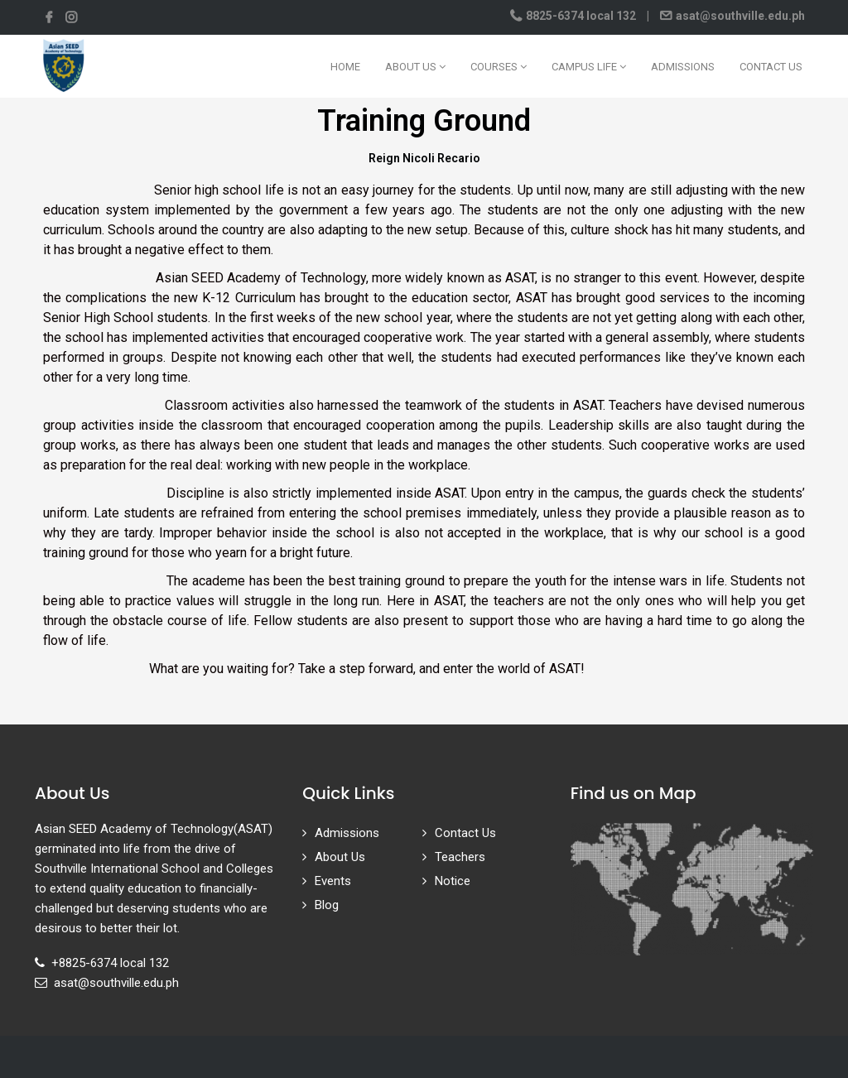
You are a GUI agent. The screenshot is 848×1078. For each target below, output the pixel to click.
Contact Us (771, 66)
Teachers (460, 856)
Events (333, 880)
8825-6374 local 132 (581, 15)
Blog (327, 905)
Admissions (683, 66)
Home (345, 66)
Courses (498, 66)
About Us (415, 66)
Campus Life (589, 66)
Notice (452, 880)
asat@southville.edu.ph (739, 15)
